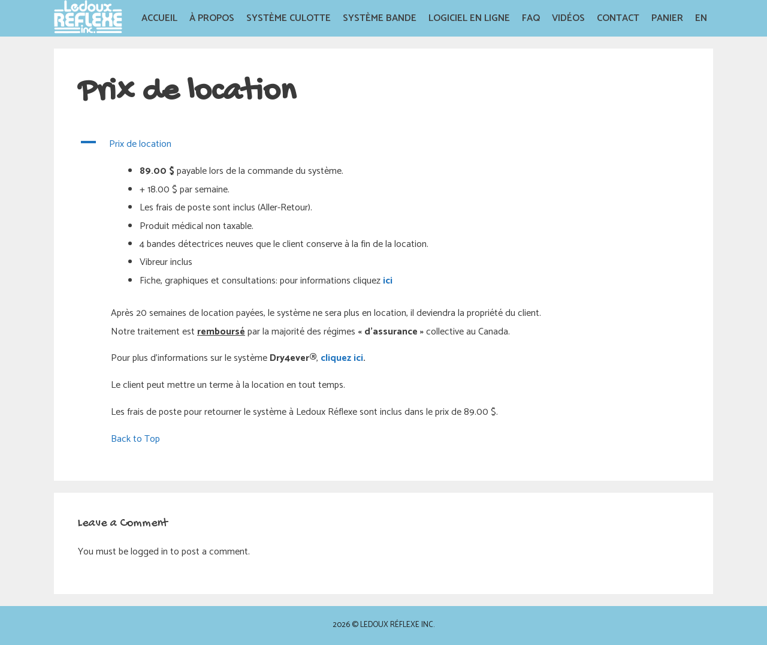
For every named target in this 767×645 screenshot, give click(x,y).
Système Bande (379, 18)
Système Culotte (288, 18)
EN (701, 18)
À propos (211, 18)
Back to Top (135, 439)
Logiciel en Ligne (469, 18)
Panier (667, 18)
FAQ (531, 18)
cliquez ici (342, 358)
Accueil (159, 18)
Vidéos (568, 18)
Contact (618, 18)
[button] (383, 144)
